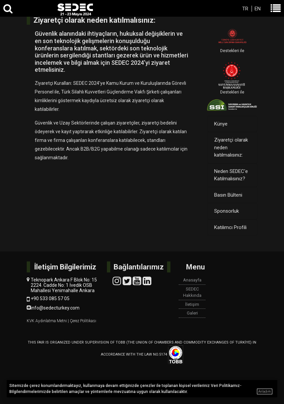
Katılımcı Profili (230, 227)
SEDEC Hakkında (192, 292)
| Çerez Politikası (82, 321)
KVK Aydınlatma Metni (47, 321)
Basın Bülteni (228, 195)
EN (258, 9)
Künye (221, 124)
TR (245, 9)
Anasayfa (192, 279)
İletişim (192, 304)
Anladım (264, 391)
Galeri (192, 313)
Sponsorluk (226, 211)
